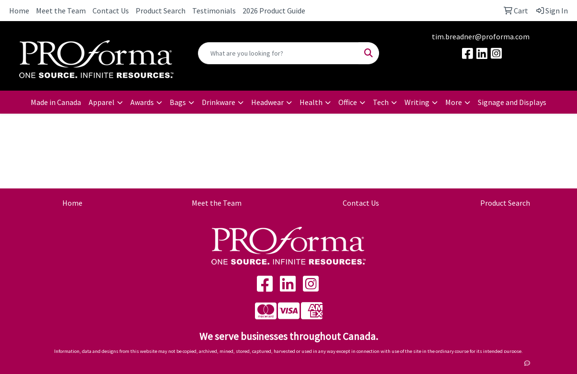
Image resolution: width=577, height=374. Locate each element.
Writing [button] (416, 102)
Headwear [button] (267, 102)
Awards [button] (142, 102)
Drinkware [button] (218, 102)
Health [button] (311, 102)
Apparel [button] (102, 102)
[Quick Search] (278, 53)
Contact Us (110, 10)
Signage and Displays (512, 102)
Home (19, 10)
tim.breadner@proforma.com (481, 36)
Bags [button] (178, 102)
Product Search (160, 10)
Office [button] (347, 102)
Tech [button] (381, 102)
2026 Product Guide (273, 10)
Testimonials (214, 10)
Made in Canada (56, 102)
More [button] (453, 102)
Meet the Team (61, 10)
